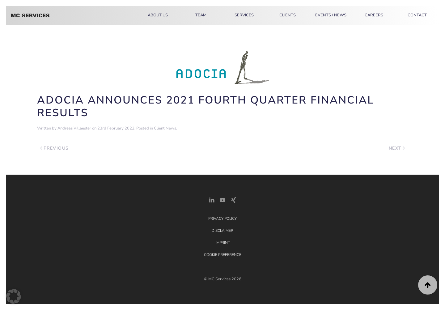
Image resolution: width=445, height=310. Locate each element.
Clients (287, 15)
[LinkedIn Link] (212, 199)
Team (200, 15)
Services (244, 15)
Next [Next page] (397, 148)
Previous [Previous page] (54, 148)
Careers (374, 15)
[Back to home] (30, 15)
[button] (427, 285)
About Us (158, 15)
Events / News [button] (330, 15)
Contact (417, 15)
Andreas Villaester (74, 128)
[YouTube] (222, 199)
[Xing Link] (233, 199)
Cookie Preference (222, 254)
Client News (165, 128)
